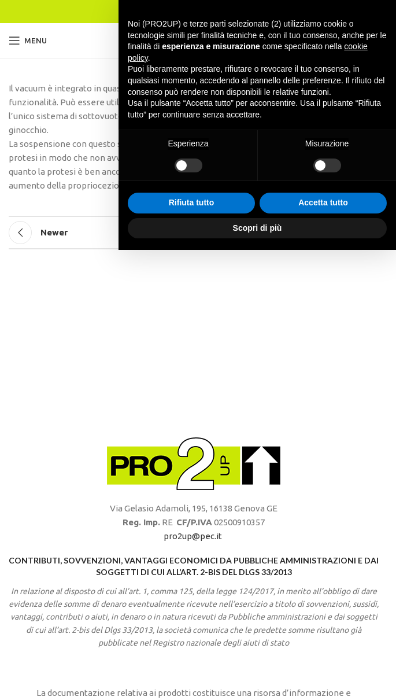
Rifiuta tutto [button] (191, 652)
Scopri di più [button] (257, 677)
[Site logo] (193, 40)
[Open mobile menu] (28, 40)
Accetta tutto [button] (323, 652)
